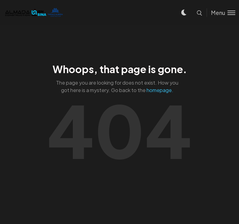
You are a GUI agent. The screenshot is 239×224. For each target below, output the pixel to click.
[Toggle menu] (221, 12)
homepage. (160, 90)
